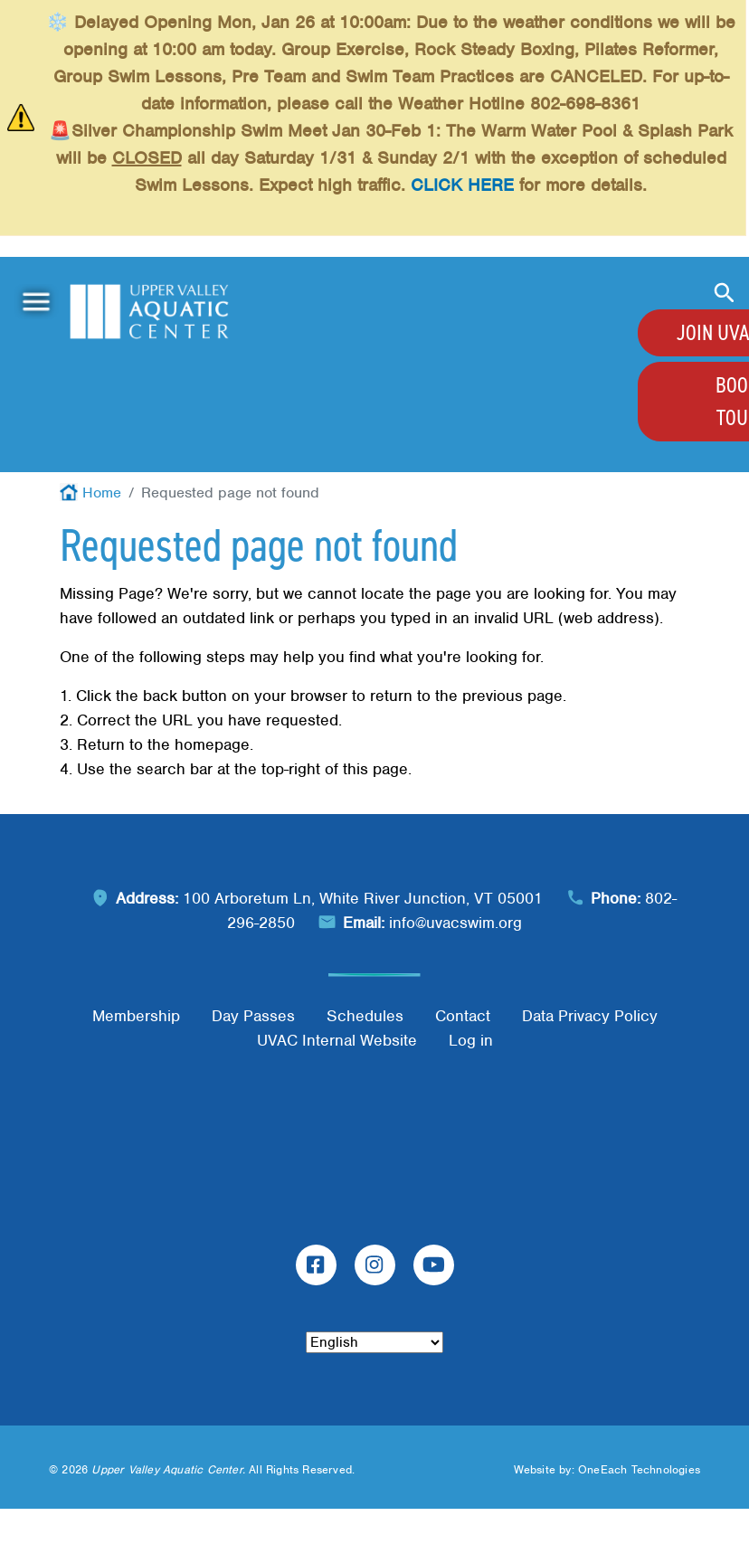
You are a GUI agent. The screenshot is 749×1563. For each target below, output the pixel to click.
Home (101, 492)
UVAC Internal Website (337, 1040)
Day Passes (253, 1016)
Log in (471, 1040)
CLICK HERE (462, 185)
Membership (136, 1016)
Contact (462, 1016)
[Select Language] (374, 1342)
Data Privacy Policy (590, 1016)
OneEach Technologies (639, 1469)
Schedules (365, 1016)
